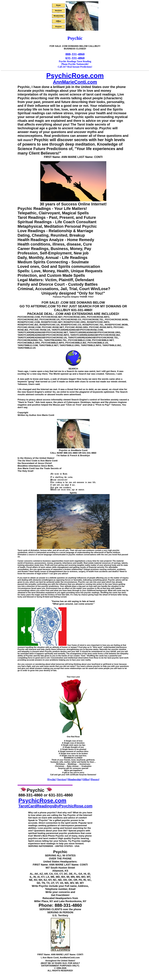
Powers (94, 779)
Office (86, 779)
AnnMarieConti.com (75, 82)
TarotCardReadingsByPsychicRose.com (55, 806)
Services (62, 779)
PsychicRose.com (75, 75)
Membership (74, 779)
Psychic (51, 779)
